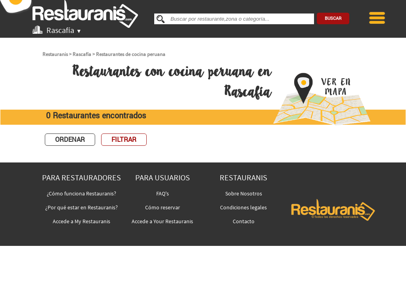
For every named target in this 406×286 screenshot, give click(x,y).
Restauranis (55, 54)
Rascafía (82, 54)
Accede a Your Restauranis (162, 221)
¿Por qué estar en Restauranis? (81, 207)
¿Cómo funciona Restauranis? (81, 193)
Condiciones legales (243, 207)
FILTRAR (123, 139)
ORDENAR (70, 139)
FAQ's (162, 193)
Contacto (244, 221)
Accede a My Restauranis (81, 221)
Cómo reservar (162, 207)
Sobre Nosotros (243, 193)
